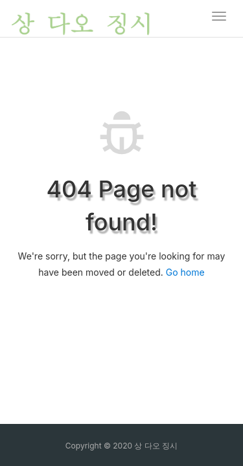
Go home (185, 272)
